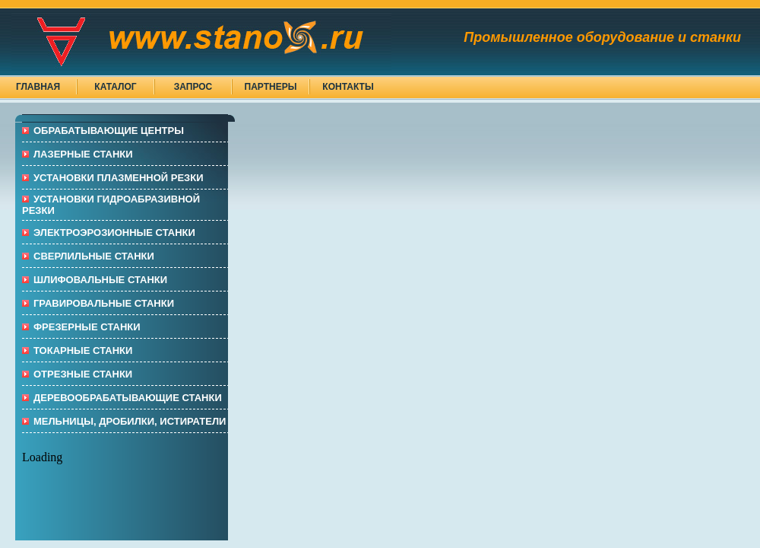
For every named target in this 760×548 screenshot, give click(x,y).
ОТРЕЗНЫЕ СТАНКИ (82, 374)
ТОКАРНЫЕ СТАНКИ (82, 350)
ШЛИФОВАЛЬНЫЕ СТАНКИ (100, 279)
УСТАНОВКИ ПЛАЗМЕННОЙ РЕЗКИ (118, 177)
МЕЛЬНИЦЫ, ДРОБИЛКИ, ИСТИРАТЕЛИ (129, 421)
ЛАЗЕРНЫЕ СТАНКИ (83, 154)
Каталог (115, 86)
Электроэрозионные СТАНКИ (114, 232)
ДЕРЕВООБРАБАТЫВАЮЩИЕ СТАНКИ (127, 397)
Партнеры (271, 86)
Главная (38, 86)
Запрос (193, 86)
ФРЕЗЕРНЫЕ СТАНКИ (87, 327)
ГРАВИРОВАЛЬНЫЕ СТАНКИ (103, 303)
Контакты (347, 86)
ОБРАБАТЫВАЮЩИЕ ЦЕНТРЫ (108, 130)
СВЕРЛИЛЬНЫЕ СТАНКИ (93, 256)
